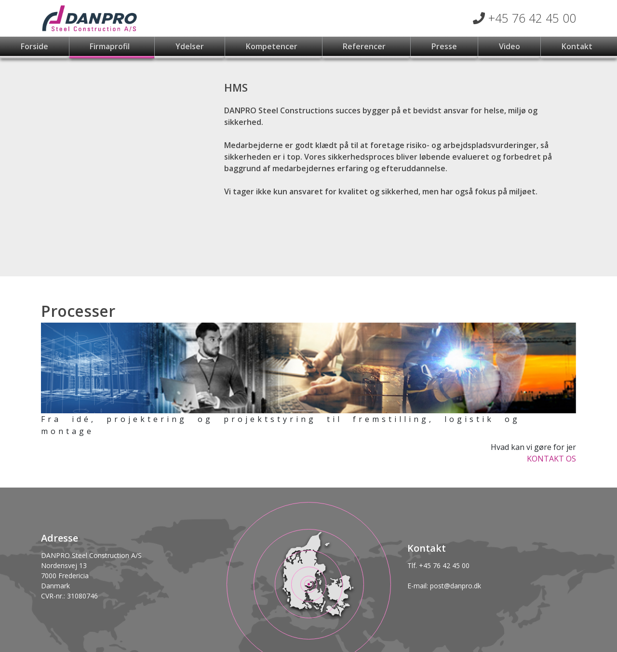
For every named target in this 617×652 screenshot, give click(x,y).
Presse (444, 46)
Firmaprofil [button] (111, 46)
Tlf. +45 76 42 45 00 (438, 565)
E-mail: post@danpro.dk (444, 585)
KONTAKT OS (551, 458)
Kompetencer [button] (272, 46)
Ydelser (189, 46)
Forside (34, 46)
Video (509, 46)
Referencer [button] (365, 46)
